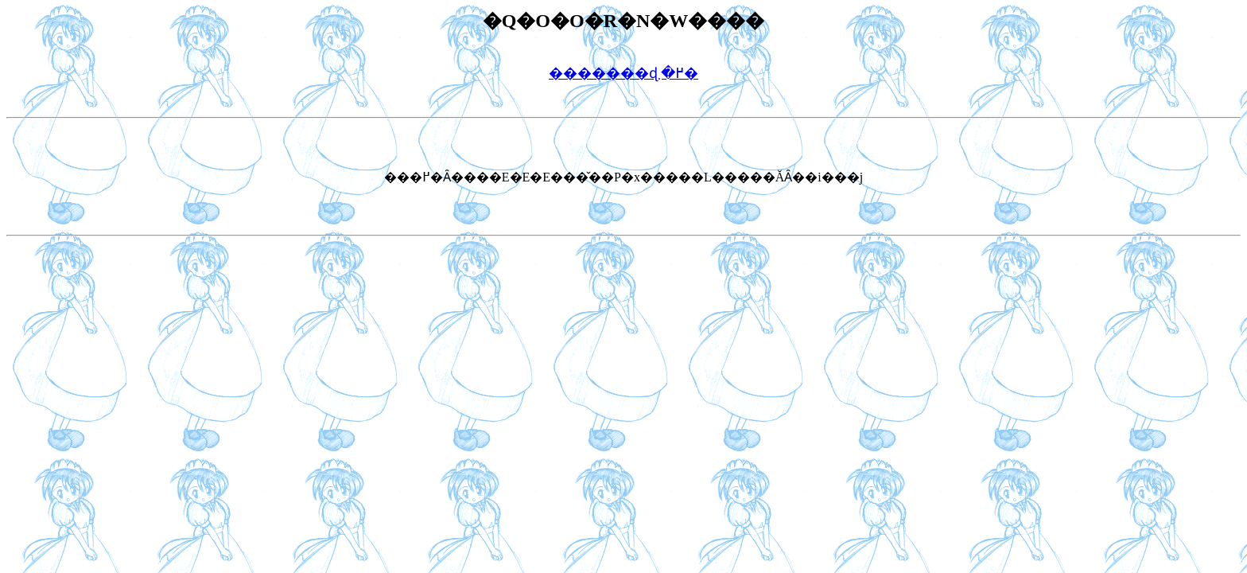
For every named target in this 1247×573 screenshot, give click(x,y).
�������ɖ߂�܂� (623, 73)
